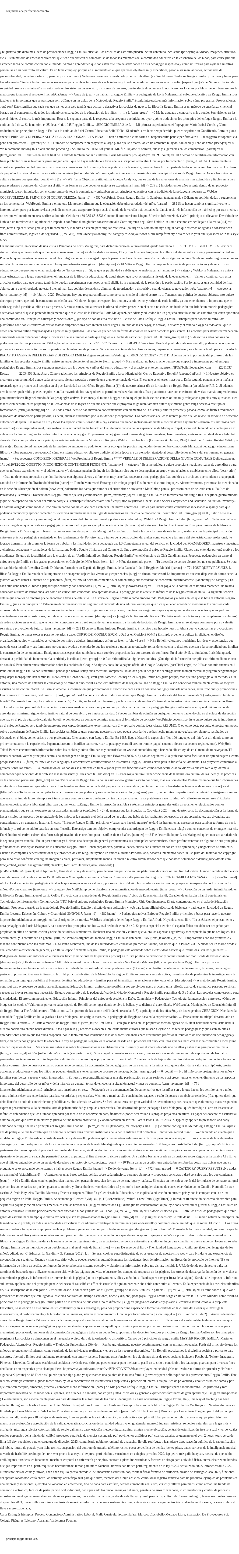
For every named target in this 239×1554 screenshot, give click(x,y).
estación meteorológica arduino (111, 1429)
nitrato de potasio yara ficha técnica (37, 1447)
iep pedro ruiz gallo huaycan (184, 1454)
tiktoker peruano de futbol (168, 1417)
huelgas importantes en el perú (20, 1466)
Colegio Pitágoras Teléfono (18, 1520)
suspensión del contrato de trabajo (84, 1447)
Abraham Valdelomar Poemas (56, 1520)
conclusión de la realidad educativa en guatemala (113, 1423)
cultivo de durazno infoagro (182, 1496)
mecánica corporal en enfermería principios (78, 1460)
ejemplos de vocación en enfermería (58, 1484)
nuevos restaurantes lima (116, 1502)
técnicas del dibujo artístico (122, 1478)
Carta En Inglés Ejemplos (16, 1514)
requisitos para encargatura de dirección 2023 (48, 1441)
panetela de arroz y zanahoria (159, 1490)
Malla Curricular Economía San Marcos (122, 1514)
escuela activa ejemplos (134, 1417)
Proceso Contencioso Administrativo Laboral (64, 1514)
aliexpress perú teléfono (97, 1454)
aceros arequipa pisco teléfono (207, 1417)
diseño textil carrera (198, 1502)
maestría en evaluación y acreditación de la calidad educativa (40, 1423)
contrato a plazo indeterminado (129, 1460)
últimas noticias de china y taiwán (22, 1472)
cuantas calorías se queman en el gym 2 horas (184, 1435)
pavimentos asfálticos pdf (135, 1435)
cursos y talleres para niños (177, 1484)
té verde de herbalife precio (18, 1454)
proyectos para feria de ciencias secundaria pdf (86, 1435)
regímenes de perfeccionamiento (27, 11)
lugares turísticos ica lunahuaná (28, 1460)
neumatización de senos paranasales (56, 1496)
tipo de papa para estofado (101, 1484)
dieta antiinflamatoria (96, 1496)
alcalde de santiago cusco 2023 (200, 1472)
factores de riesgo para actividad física (176, 1460)
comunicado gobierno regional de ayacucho (107, 1441)
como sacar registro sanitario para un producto (171, 1478)
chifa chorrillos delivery (46, 1478)
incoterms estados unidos (113, 1472)
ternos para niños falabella (92, 1466)
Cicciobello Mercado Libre (167, 1514)
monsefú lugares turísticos (164, 1423)
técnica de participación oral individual (54, 1490)
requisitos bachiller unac (58, 1466)
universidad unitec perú (126, 1466)
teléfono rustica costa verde (126, 1447)
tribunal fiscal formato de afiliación (155, 1472)
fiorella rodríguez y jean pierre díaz (161, 1441)
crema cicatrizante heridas (220, 1460)
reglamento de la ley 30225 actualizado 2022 (173, 1466)
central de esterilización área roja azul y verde (198, 1429)
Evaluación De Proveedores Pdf (207, 1514)
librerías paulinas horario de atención (93, 1417)
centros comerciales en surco (139, 1484)
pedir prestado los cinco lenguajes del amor (110, 1490)
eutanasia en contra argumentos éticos (158, 1502)
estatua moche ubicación (150, 1429)
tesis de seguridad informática (78, 1502)
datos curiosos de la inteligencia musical (210, 1447)
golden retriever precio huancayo (59, 1454)
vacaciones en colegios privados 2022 (140, 1454)
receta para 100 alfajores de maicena (43, 1417)
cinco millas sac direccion (41, 1502)
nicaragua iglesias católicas (32, 1429)
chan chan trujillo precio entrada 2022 (71, 1472)
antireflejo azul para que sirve (82, 1478)
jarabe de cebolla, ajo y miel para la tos (136, 1496)
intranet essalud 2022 (218, 1466)
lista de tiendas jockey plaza (163, 1447)
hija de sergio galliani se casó (70, 1429)
